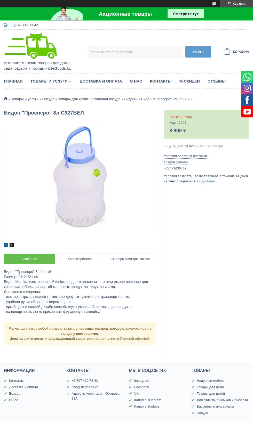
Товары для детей (211, 393)
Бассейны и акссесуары (215, 406)
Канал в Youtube (147, 406)
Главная (13, 81)
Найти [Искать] (198, 52)
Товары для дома (210, 387)
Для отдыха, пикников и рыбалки (222, 400)
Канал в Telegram (147, 400)
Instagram (141, 381)
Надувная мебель (210, 381)
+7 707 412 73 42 (85, 381)
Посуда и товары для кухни (65, 99)
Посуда (202, 413)
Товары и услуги (49, 81)
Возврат (15, 393)
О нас (136, 81)
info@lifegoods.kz (85, 387)
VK (136, 393)
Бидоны (130, 99)
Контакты (161, 81)
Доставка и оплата (101, 81)
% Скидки (189, 81)
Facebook (141, 387)
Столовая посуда (106, 99)
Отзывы (217, 81)
